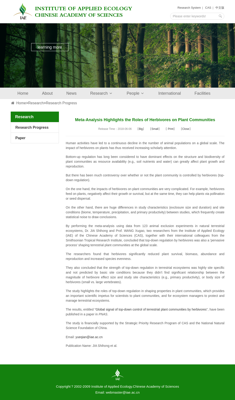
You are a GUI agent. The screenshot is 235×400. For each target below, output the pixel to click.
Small (155, 129)
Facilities (202, 93)
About (47, 93)
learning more (50, 47)
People (136, 93)
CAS (208, 7)
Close (185, 129)
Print (170, 129)
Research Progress (61, 103)
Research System (189, 7)
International (169, 93)
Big (141, 129)
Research (101, 93)
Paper (20, 138)
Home (23, 93)
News (71, 93)
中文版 (219, 7)
